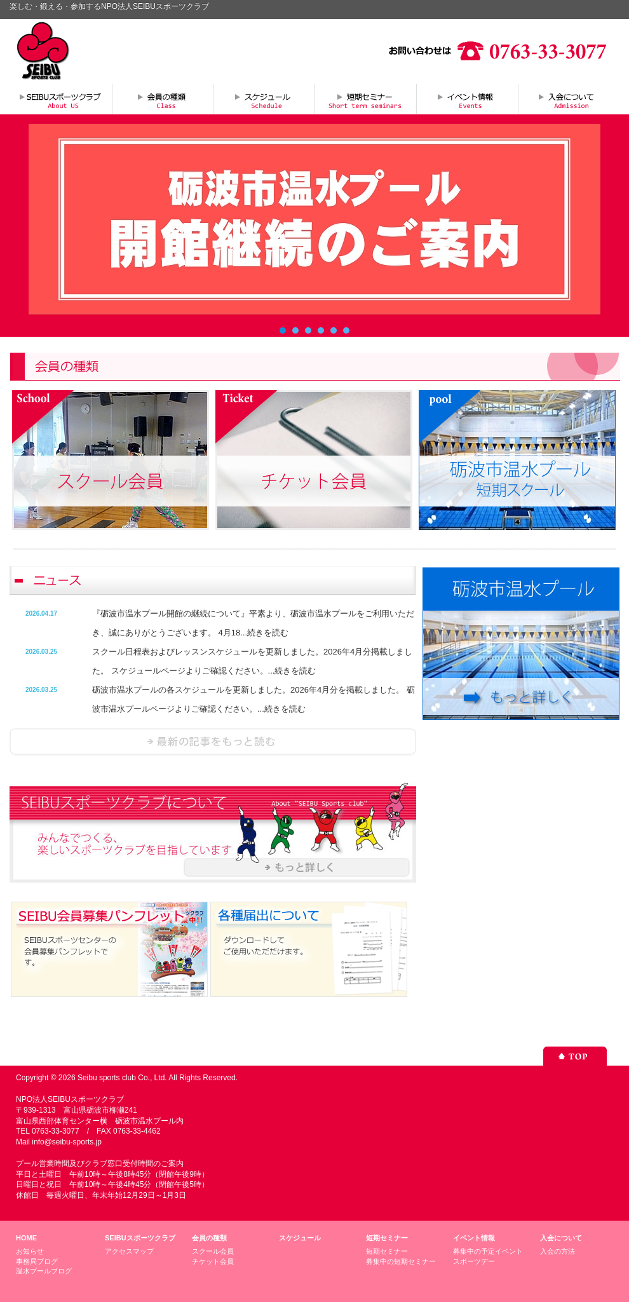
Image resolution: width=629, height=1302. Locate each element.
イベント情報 (467, 98)
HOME (26, 1238)
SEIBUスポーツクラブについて (60, 98)
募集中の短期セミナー (401, 1261)
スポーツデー (474, 1261)
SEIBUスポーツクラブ (140, 1238)
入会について (568, 98)
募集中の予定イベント (488, 1251)
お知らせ (30, 1251)
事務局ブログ (37, 1261)
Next (584, 219)
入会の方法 (557, 1251)
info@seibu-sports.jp (67, 1141)
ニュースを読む (213, 742)
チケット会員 (213, 1261)
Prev (45, 219)
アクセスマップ (129, 1251)
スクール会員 (213, 1251)
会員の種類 (162, 98)
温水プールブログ (44, 1271)
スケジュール (263, 98)
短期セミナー (365, 98)
